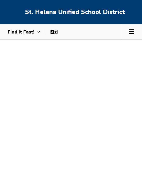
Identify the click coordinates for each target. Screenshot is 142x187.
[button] (24, 32)
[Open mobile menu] (131, 32)
